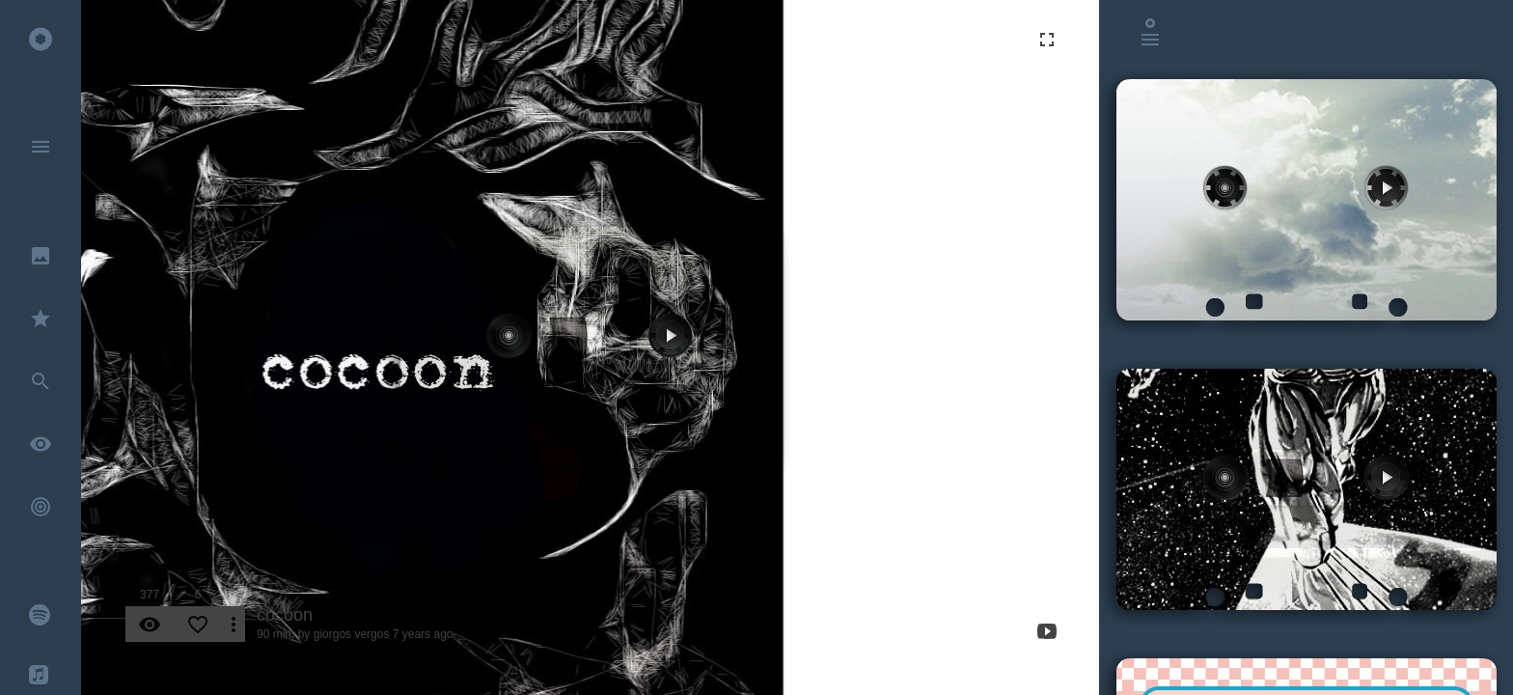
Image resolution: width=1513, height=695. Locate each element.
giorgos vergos (352, 634)
